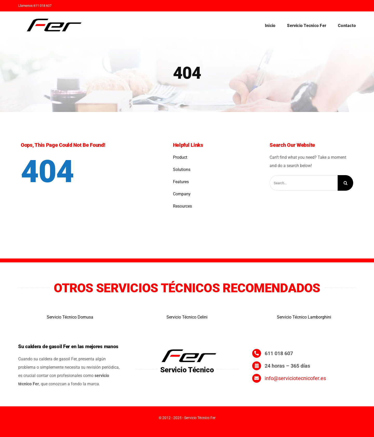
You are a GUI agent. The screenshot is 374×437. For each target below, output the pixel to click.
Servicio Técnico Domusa (70, 317)
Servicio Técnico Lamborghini (304, 317)
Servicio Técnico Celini (187, 317)
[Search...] (304, 183)
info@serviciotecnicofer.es (295, 378)
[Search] (345, 183)
